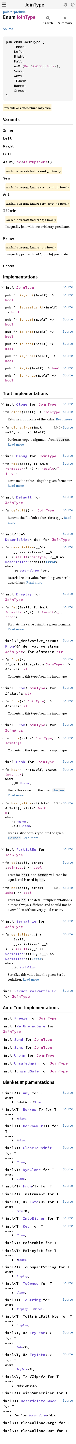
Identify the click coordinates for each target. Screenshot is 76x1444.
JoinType (34, 5)
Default (24, 497)
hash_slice (21, 803)
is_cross (27, 356)
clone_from (21, 427)
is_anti (26, 332)
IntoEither (34, 1218)
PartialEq (26, 849)
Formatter (14, 468)
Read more (64, 419)
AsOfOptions (43, 66)
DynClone (32, 1169)
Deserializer (17, 562)
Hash (20, 762)
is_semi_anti (31, 307)
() (58, 468)
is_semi (26, 319)
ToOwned (31, 1283)
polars (7, 12)
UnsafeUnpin (26, 1063)
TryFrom (37, 1332)
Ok (34, 954)
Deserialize (17, 539)
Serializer (15, 954)
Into (34, 1202)
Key (26, 1226)
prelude (20, 12)
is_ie (24, 368)
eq (13, 863)
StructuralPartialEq (35, 991)
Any (26, 1093)
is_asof (26, 344)
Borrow (29, 1109)
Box (27, 66)
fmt (14, 464)
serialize (20, 934)
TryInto (37, 1354)
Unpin (19, 1055)
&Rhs (9, 893)
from (15, 659)
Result (48, 468)
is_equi (26, 295)
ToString (32, 1300)
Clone (21, 404)
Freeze (21, 1018)
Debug (21, 456)
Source (8, 29)
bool (9, 300)
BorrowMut (33, 1126)
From (9, 646)
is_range (27, 375)
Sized (25, 826)
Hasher (25, 783)
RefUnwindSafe (30, 1026)
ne (13, 888)
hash (15, 769)
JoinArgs (14, 730)
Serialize (26, 921)
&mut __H (13, 774)
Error (10, 473)
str (59, 651)
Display (24, 594)
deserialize (22, 547)
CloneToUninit (37, 1147)
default (18, 510)
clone (16, 412)
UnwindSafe (27, 1071)
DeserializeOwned (39, 1401)
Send (18, 1039)
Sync (18, 1047)
